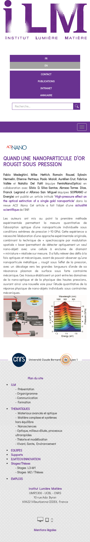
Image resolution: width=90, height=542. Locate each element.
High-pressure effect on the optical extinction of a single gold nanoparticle (45, 198)
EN (46, 65)
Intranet (46, 88)
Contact (46, 74)
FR (46, 58)
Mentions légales (45, 530)
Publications (46, 81)
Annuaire (46, 95)
